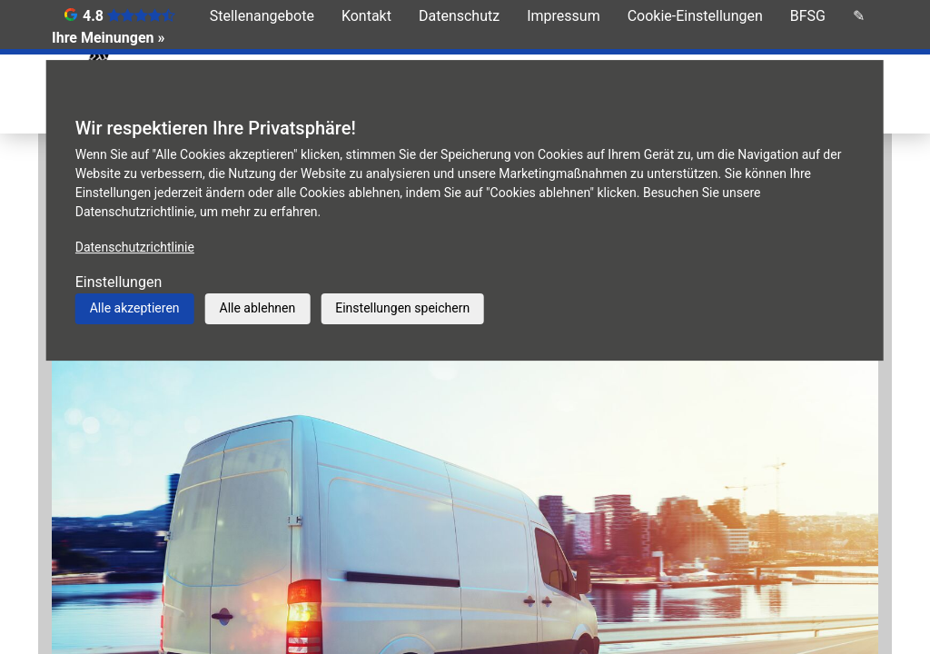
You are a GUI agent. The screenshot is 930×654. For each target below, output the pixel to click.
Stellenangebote (262, 16)
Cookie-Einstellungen (695, 16)
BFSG (808, 16)
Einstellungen (119, 282)
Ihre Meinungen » (108, 37)
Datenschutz (459, 16)
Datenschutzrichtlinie (134, 247)
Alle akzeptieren (135, 308)
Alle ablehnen (258, 308)
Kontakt (366, 16)
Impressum (563, 16)
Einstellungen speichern (402, 308)
